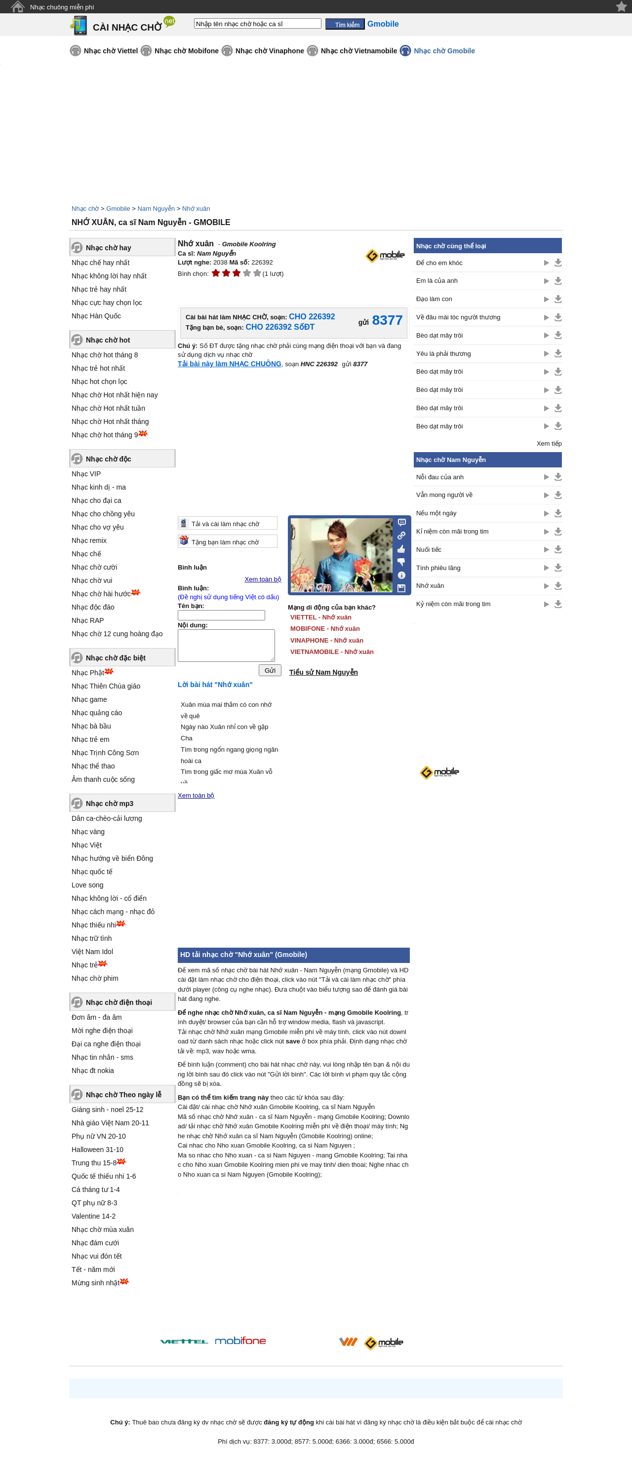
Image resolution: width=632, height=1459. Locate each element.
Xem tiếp (549, 443)
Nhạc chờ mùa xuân (103, 1229)
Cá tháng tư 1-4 (96, 1189)
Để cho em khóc (439, 263)
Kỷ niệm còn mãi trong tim (453, 604)
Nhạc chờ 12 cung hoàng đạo (117, 634)
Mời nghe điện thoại (102, 1031)
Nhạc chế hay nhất (100, 263)
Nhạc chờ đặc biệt (116, 658)
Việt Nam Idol (92, 952)
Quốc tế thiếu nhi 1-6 (104, 1176)
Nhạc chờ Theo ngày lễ (123, 1095)
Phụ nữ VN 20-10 (99, 1136)
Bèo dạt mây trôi (439, 335)
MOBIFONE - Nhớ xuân (325, 628)
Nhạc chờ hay (108, 248)
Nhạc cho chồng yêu (103, 514)
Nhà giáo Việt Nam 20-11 (110, 1123)
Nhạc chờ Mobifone (187, 51)
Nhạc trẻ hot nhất (98, 368)
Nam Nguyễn (156, 208)
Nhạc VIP (86, 474)
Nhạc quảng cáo (97, 713)
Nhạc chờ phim (95, 978)
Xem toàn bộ (263, 579)
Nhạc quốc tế (92, 872)
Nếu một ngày (436, 513)
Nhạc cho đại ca (96, 500)
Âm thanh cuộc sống (103, 779)
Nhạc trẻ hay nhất (99, 289)
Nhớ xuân (196, 208)
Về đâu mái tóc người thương (458, 317)
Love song (88, 885)
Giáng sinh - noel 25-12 (108, 1109)
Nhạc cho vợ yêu (98, 527)
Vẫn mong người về (444, 495)
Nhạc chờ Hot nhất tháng (110, 421)
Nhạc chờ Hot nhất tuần (108, 408)
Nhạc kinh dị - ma (99, 487)
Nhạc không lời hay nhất (109, 276)
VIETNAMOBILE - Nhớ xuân (332, 651)
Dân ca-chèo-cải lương (107, 818)
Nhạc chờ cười (95, 567)
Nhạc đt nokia (93, 1071)
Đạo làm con (434, 299)
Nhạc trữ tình (92, 938)
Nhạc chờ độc (108, 459)
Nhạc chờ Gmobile (444, 51)
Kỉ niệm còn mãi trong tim (452, 531)
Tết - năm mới (93, 1269)
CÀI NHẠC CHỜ (127, 27)
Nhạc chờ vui (92, 580)
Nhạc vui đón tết (97, 1256)
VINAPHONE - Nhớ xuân (326, 640)
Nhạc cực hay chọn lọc (107, 303)
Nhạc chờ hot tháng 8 (105, 355)
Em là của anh (437, 280)
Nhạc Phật (88, 673)
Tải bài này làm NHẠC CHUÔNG (229, 364)
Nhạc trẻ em (91, 739)
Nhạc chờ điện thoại (119, 1002)
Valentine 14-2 (94, 1216)
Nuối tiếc (428, 549)
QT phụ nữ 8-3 (94, 1203)
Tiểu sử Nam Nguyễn (323, 672)
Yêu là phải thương (443, 353)
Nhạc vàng (88, 832)
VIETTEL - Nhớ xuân (321, 617)
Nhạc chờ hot (108, 340)
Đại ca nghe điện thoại (106, 1044)
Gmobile (118, 208)
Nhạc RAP (88, 620)
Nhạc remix (89, 540)
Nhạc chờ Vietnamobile (359, 51)
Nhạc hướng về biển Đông (112, 858)
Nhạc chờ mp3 (109, 803)
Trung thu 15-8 (94, 1163)
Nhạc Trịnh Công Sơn (105, 753)
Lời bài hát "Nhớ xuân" (215, 687)
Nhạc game (89, 699)
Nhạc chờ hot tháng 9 (105, 435)
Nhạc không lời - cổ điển (109, 898)
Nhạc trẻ (85, 965)
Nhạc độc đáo (93, 607)
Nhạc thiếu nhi (94, 925)
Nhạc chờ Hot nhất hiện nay (115, 395)
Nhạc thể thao (93, 766)
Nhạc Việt (87, 845)
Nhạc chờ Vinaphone (270, 51)
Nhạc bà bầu (91, 726)
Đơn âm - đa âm (97, 1017)
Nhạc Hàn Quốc (96, 316)
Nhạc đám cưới (95, 1243)
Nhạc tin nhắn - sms (102, 1057)
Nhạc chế (86, 554)
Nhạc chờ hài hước (101, 594)
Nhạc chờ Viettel (111, 51)
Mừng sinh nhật (95, 1283)
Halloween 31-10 (97, 1149)
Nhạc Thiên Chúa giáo (106, 686)
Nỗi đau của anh (440, 477)
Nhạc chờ (85, 208)
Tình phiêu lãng (438, 568)
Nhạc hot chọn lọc (99, 381)
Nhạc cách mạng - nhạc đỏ (113, 912)
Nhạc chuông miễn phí (62, 7)
